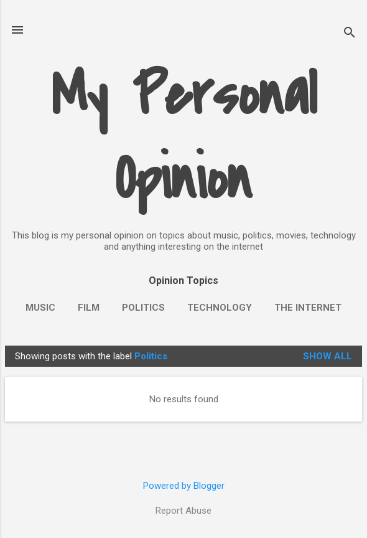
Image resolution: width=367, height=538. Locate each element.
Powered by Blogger (184, 485)
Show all (327, 356)
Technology (219, 307)
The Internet (307, 307)
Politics (143, 307)
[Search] (349, 34)
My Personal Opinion (184, 138)
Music (40, 307)
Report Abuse (183, 510)
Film (89, 307)
